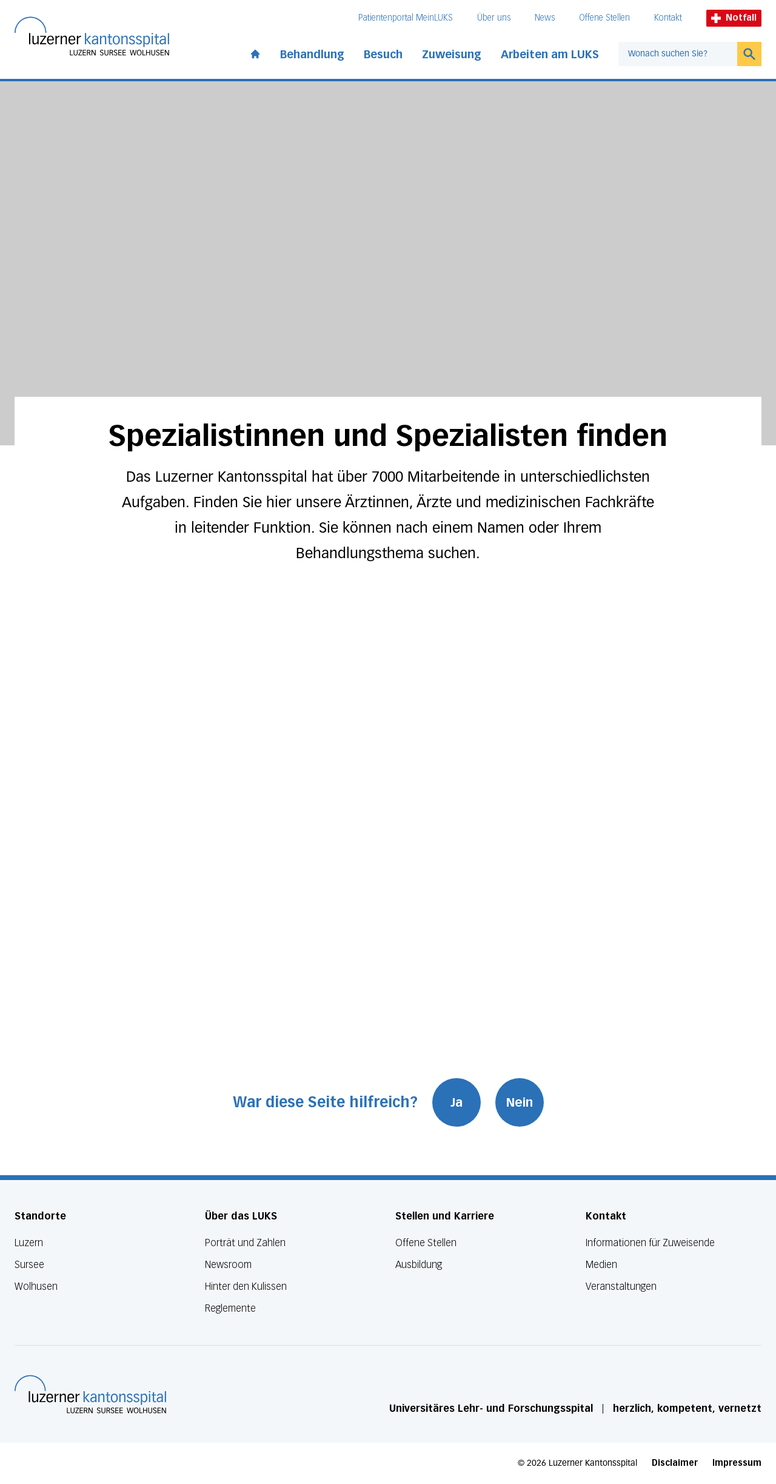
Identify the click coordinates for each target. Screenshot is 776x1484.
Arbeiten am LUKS (550, 54)
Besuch (383, 54)
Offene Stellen (604, 18)
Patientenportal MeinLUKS (405, 18)
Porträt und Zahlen (245, 1243)
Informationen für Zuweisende (650, 1243)
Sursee (29, 1264)
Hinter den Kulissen (246, 1286)
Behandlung (312, 54)
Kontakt (668, 18)
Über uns (493, 18)
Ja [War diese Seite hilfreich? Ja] (456, 1102)
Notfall (734, 18)
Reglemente (230, 1308)
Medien (601, 1264)
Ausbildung (418, 1264)
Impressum (736, 1463)
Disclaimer (675, 1463)
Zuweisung (451, 54)
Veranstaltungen (621, 1286)
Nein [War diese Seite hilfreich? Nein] (519, 1102)
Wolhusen (36, 1286)
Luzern (29, 1243)
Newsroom (228, 1264)
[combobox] (677, 54)
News (545, 18)
